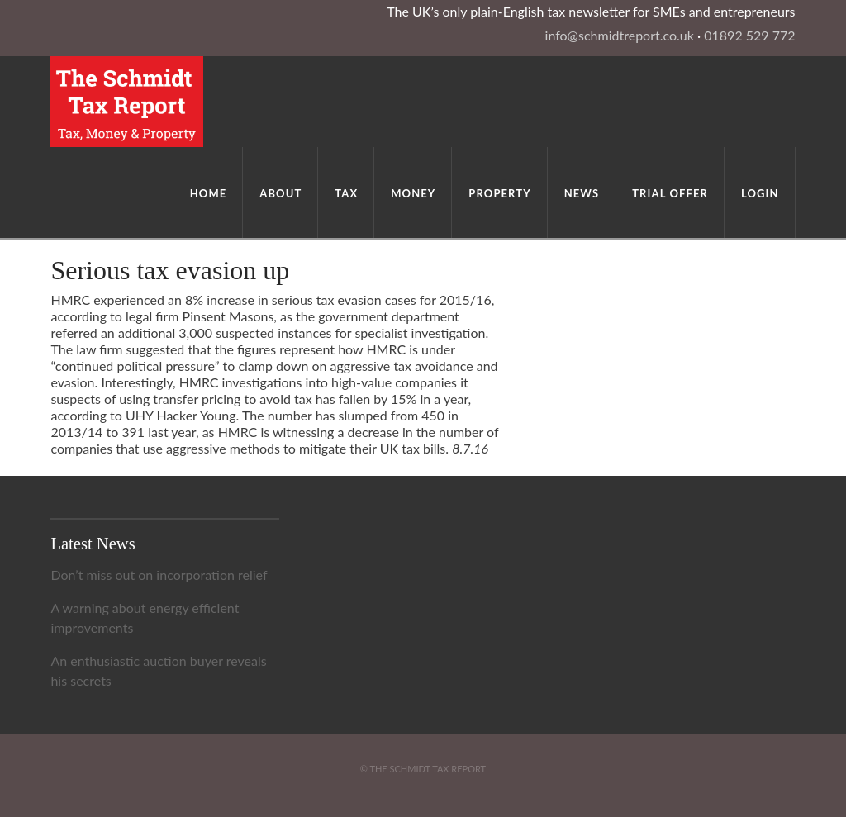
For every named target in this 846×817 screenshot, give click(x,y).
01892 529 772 (749, 35)
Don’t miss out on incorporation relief (158, 574)
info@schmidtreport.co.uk (619, 35)
